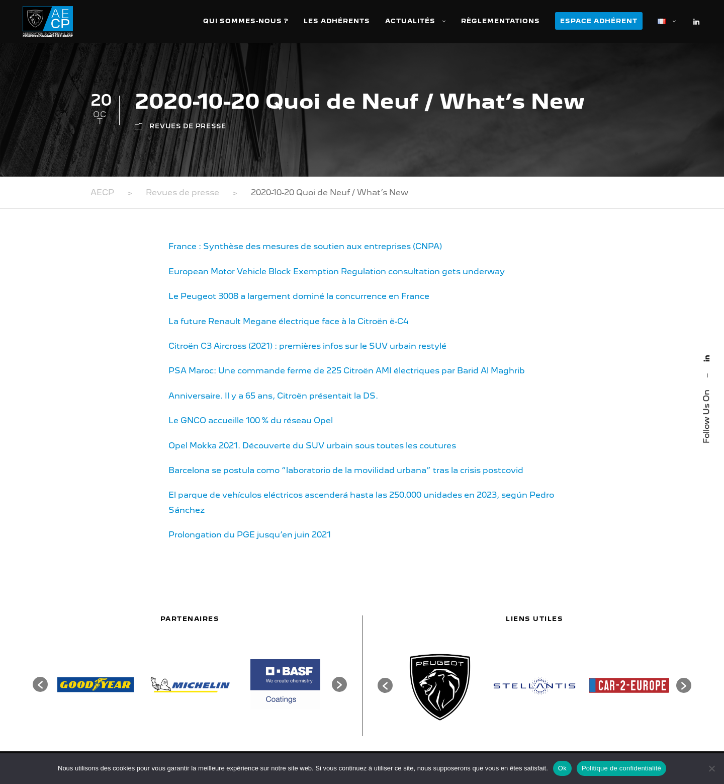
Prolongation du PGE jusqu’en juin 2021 (249, 534)
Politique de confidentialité (621, 768)
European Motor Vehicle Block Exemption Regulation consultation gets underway (336, 271)
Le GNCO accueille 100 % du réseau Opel (250, 420)
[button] (40, 684)
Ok (562, 768)
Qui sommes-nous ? (246, 21)
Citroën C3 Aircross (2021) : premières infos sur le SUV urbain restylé (307, 346)
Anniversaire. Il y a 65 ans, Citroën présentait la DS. (273, 396)
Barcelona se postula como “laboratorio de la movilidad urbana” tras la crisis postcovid (345, 470)
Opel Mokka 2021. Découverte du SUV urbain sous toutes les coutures (312, 445)
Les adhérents (337, 21)
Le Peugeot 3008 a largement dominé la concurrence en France (298, 296)
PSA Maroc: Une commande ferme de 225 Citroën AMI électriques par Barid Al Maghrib (346, 370)
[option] (95, 685)
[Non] (711, 768)
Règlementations (500, 21)
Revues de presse (187, 126)
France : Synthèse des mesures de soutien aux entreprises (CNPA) (305, 246)
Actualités (410, 21)
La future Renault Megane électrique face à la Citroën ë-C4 (288, 321)
